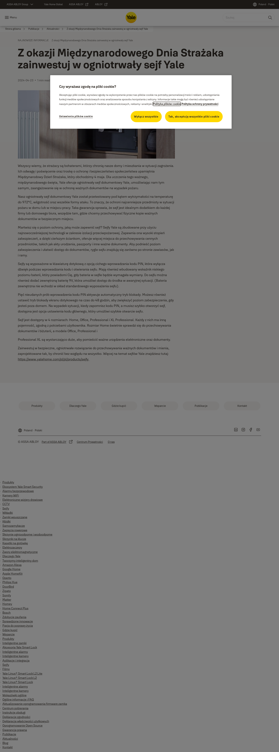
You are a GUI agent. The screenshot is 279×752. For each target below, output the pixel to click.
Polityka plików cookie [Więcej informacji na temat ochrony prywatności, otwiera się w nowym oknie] (167, 104)
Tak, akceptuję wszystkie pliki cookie (193, 116)
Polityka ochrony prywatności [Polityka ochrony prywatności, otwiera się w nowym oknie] (200, 104)
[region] (141, 102)
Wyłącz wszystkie (146, 116)
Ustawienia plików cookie (76, 116)
